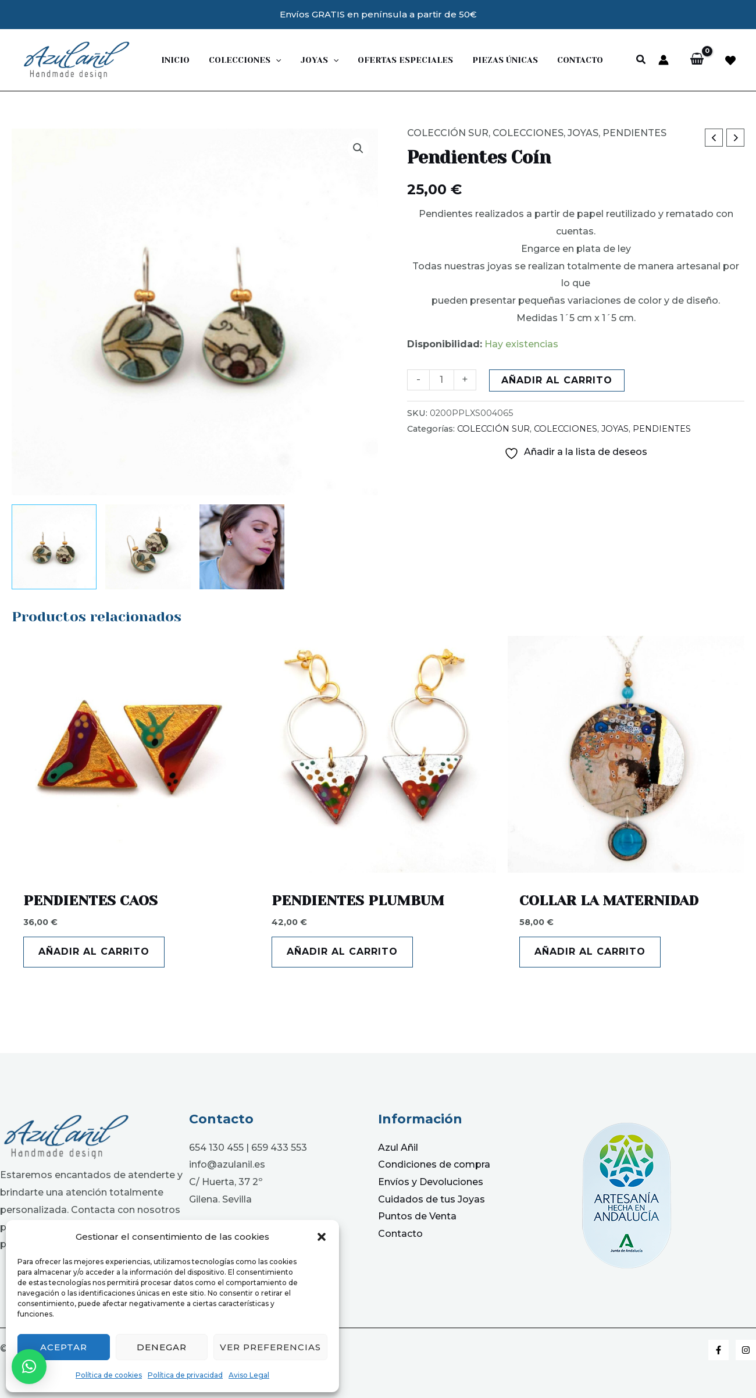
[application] (271, 60)
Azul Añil (398, 1147)
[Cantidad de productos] (441, 379)
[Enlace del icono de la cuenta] (663, 60)
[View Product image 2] (147, 546)
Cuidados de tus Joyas (431, 1199)
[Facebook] (718, 1350)
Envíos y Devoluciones (430, 1181)
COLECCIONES (528, 132)
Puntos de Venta (417, 1216)
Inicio (174, 60)
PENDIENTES (634, 132)
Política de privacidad (185, 1375)
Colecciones (241, 60)
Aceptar (63, 1347)
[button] (321, 1237)
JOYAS (312, 60)
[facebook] (730, 60)
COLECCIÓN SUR (447, 132)
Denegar (162, 1347)
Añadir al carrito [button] (93, 951)
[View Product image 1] (54, 546)
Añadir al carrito (556, 380)
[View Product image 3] (241, 546)
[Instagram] (746, 1350)
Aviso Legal (249, 1375)
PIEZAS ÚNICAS (492, 60)
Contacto (564, 60)
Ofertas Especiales (395, 60)
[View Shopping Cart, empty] (697, 60)
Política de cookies (109, 1375)
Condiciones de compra (434, 1164)
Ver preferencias (270, 1347)
